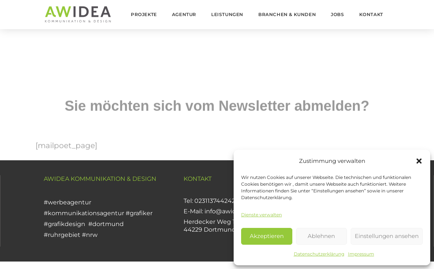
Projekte (144, 14)
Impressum (361, 254)
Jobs (337, 14)
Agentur (184, 14)
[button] (419, 161)
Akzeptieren (267, 235)
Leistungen (227, 14)
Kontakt (371, 14)
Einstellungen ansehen (387, 235)
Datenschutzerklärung (319, 254)
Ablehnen (321, 235)
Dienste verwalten (261, 214)
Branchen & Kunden (287, 14)
